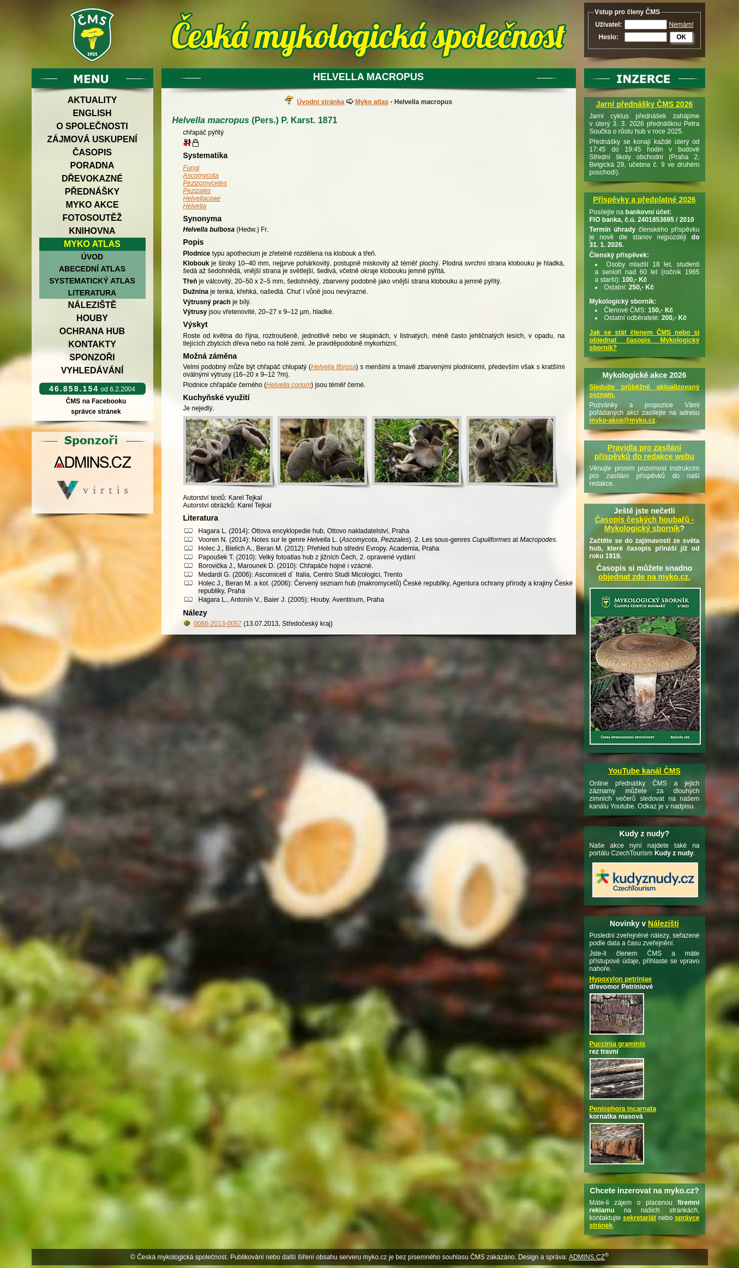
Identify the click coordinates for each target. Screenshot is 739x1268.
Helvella (195, 206)
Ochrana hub (92, 331)
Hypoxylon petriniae (621, 979)
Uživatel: (608, 24)
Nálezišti (663, 923)
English (92, 113)
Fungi (191, 168)
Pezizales (197, 191)
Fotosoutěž (92, 217)
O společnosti (92, 126)
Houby (92, 318)
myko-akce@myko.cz (623, 420)
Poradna (92, 165)
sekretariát (639, 1218)
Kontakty (92, 344)
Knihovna (92, 231)
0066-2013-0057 (218, 623)
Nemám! (681, 24)
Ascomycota (201, 175)
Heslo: (608, 37)
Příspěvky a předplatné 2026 (644, 199)
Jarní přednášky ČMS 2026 (644, 104)
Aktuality (92, 100)
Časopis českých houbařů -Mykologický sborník (644, 524)
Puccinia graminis (618, 1044)
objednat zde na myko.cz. (644, 576)
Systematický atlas (92, 280)
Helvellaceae (202, 198)
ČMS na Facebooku (96, 401)
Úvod (92, 256)
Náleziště (92, 305)
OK (681, 37)
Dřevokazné (92, 178)
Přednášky (92, 191)
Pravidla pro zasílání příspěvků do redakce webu (644, 452)
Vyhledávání (92, 370)
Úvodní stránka (321, 102)
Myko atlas (92, 244)
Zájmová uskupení (92, 139)
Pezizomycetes (205, 183)
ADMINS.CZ (587, 1257)
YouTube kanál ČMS (644, 770)
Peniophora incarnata (623, 1109)
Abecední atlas (92, 268)
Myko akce (91, 204)
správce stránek (96, 411)
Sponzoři (92, 357)
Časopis (92, 152)
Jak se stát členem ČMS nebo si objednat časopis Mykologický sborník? (645, 340)
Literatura (92, 292)
